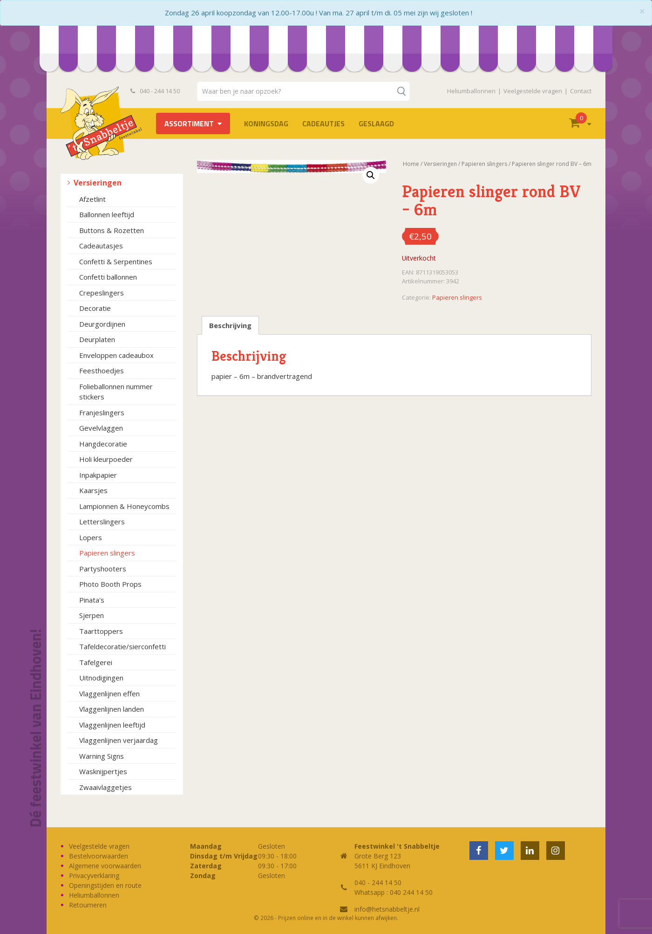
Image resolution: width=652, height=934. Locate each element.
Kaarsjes (93, 490)
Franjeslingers (101, 412)
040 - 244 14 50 (155, 91)
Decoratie (95, 308)
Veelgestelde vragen (532, 91)
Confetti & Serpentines (115, 261)
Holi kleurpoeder (106, 459)
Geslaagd (376, 123)
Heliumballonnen (471, 91)
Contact (580, 91)
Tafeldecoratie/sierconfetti (122, 646)
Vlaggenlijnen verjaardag (118, 740)
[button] (370, 175)
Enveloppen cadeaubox (116, 355)
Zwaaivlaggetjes (105, 787)
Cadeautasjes (101, 245)
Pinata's (91, 599)
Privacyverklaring (94, 875)
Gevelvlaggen (101, 428)
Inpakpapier (98, 475)
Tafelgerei (95, 662)
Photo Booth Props (110, 584)
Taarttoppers (101, 631)
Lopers (90, 537)
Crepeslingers (101, 292)
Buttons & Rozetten (111, 230)
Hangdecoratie (103, 443)
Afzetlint (92, 199)
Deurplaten (97, 339)
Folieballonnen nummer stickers (116, 392)
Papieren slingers (107, 552)
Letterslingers (102, 521)
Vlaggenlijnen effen (109, 693)
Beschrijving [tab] (230, 325)
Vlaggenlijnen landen (111, 709)
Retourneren (88, 904)
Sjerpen (91, 615)
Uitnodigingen (101, 677)
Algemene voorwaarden (105, 865)
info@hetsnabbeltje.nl (387, 909)
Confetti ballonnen (108, 277)
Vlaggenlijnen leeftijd (112, 724)
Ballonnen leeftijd (106, 214)
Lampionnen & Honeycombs (124, 506)
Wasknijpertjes (103, 771)
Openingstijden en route (105, 885)
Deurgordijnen (102, 324)
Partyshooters (102, 568)
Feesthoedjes (101, 370)
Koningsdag (266, 123)
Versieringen (98, 183)
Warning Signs (101, 756)
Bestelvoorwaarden (98, 856)
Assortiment (189, 123)
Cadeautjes (323, 123)
